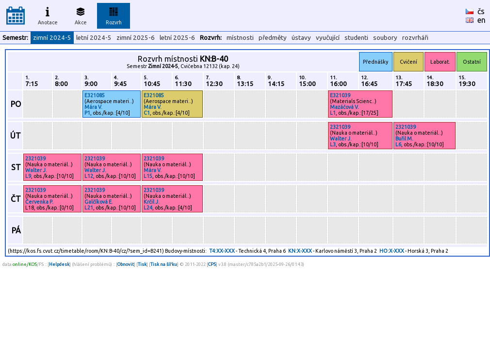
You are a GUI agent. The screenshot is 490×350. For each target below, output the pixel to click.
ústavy (301, 37)
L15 (148, 176)
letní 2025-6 (177, 37)
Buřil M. (404, 138)
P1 (87, 113)
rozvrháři (415, 37)
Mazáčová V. (344, 107)
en (481, 20)
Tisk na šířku (163, 264)
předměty (273, 37)
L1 (333, 113)
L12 (88, 176)
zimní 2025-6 (135, 37)
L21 (88, 207)
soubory (385, 37)
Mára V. (93, 107)
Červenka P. (39, 202)
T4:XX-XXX (222, 251)
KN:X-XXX (300, 251)
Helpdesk (59, 264)
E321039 (340, 95)
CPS (212, 264)
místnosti (240, 37)
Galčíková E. (98, 202)
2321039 (340, 127)
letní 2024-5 (94, 37)
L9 (28, 176)
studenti (356, 37)
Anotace (48, 14)
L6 (398, 144)
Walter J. (341, 138)
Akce (80, 14)
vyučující (328, 37)
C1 (147, 113)
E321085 (94, 95)
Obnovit (125, 264)
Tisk (142, 264)
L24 (148, 207)
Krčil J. (152, 202)
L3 (333, 144)
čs (481, 11)
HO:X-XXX (391, 251)
